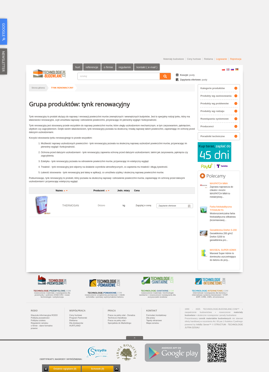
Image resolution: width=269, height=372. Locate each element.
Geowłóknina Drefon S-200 (223, 230)
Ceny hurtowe (194, 59)
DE (236, 69)
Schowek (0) (97, 369)
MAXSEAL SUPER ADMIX (223, 250)
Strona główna (38, 88)
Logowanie (221, 59)
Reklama (208, 59)
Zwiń (116, 369)
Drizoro (101, 205)
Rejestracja (235, 59)
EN (227, 69)
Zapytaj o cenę (143, 205)
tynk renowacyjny (62, 88)
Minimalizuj (46, 369)
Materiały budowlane (173, 59)
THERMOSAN (70, 205)
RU (232, 69)
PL (223, 69)
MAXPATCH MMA (219, 183)
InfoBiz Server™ (203, 324)
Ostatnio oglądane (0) (64, 369)
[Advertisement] (134, 29)
